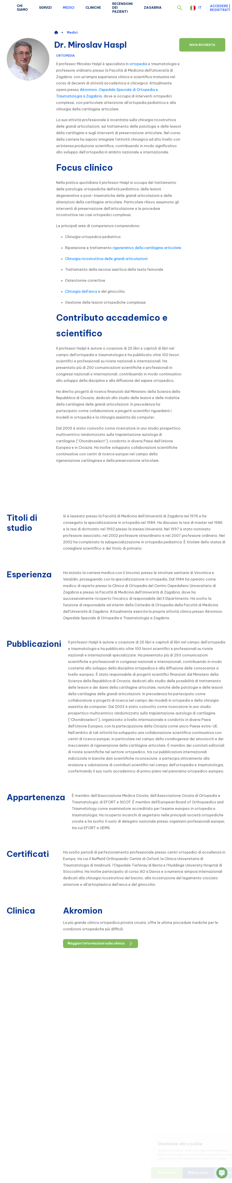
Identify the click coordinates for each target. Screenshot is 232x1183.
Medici (68, 8)
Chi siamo (22, 8)
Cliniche (93, 8)
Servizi (45, 8)
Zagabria (153, 8)
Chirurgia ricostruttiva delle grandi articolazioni (106, 258)
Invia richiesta (202, 45)
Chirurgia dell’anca (81, 291)
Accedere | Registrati (220, 8)
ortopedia (138, 64)
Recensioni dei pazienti (122, 7)
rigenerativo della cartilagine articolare (147, 247)
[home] (58, 32)
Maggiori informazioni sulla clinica (101, 943)
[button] (180, 8)
